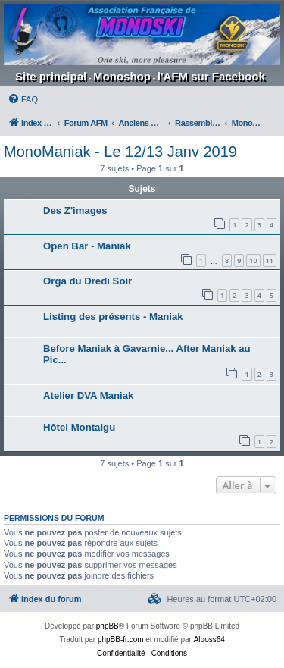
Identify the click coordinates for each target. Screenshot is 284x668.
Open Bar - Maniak (87, 246)
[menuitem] (23, 99)
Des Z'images (75, 210)
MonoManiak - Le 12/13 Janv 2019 (120, 151)
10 (253, 260)
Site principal (50, 76)
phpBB (107, 626)
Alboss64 (209, 639)
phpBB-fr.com (121, 639)
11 (269, 260)
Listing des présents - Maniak (113, 316)
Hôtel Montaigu (79, 427)
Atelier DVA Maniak (88, 395)
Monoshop (122, 76)
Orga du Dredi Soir (87, 281)
